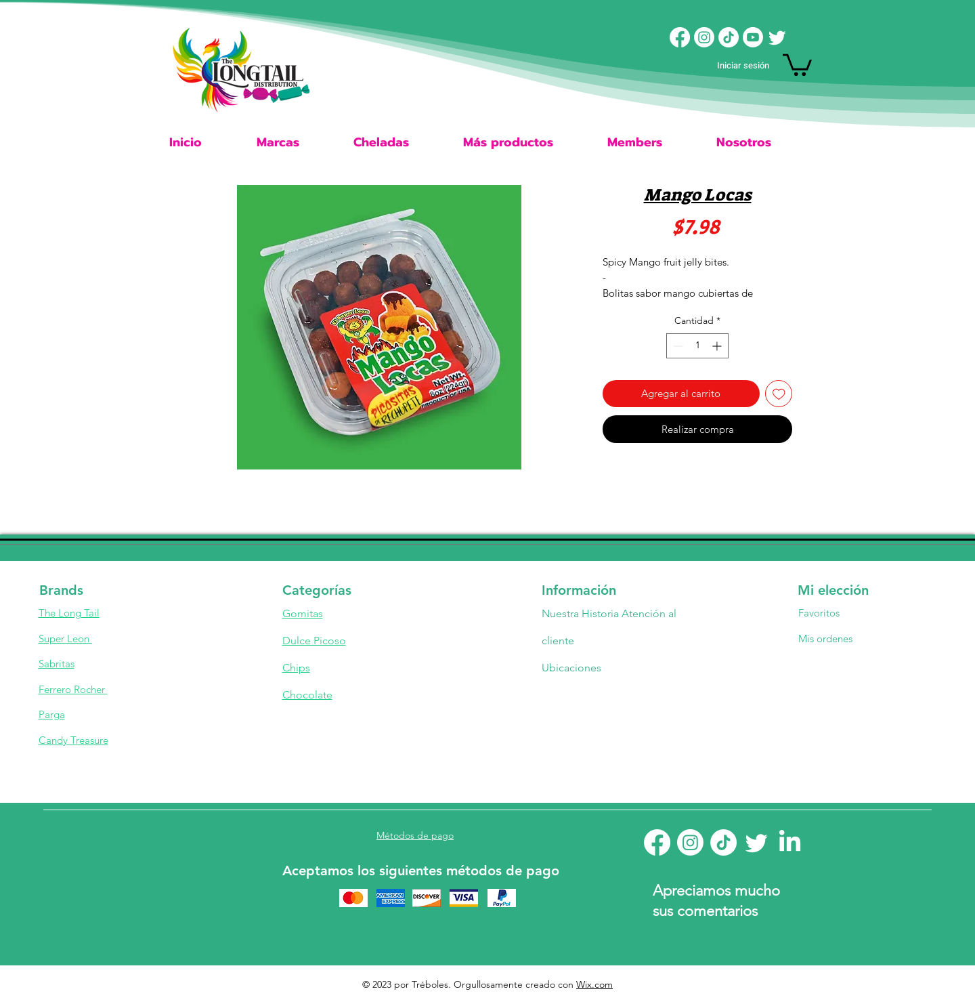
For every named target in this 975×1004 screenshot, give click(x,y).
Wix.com (594, 984)
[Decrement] (676, 346)
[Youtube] (753, 37)
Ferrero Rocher (73, 689)
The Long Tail (69, 612)
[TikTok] (728, 37)
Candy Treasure (73, 740)
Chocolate (307, 694)
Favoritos (819, 612)
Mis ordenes (825, 638)
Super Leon (65, 638)
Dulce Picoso (314, 640)
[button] (797, 63)
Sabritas (56, 663)
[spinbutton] (697, 346)
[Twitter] (777, 37)
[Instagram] (704, 37)
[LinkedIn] (790, 842)
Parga (52, 714)
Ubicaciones (573, 667)
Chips (296, 667)
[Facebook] (680, 37)
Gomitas (302, 613)
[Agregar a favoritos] (779, 394)
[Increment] (718, 346)
